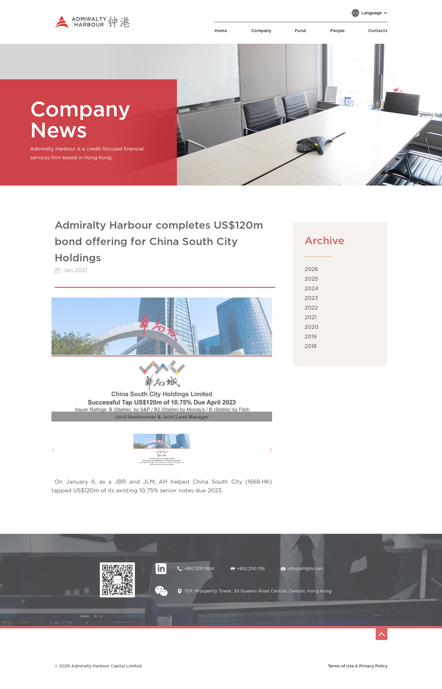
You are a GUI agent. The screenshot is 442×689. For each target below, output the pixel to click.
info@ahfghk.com (305, 569)
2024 (311, 291)
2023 (311, 300)
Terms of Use (341, 666)
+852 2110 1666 (199, 569)
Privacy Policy (373, 666)
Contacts (377, 31)
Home (221, 31)
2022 (311, 310)
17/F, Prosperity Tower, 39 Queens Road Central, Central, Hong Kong (258, 591)
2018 (310, 349)
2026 (311, 271)
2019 (310, 339)
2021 (310, 320)
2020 (311, 329)
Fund (300, 31)
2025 (311, 281)
